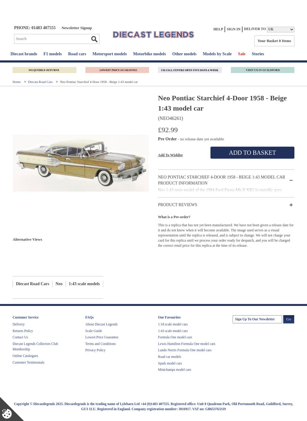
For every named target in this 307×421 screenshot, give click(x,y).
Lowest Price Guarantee (101, 337)
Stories (258, 54)
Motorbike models (149, 54)
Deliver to (255, 29)
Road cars (77, 54)
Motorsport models (109, 54)
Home (17, 82)
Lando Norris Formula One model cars (185, 350)
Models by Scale (217, 54)
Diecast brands (23, 54)
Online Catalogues (25, 356)
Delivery (19, 324)
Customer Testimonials (28, 362)
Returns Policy (23, 331)
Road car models (169, 356)
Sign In (233, 29)
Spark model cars (170, 363)
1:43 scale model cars (173, 331)
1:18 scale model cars (173, 324)
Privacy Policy (95, 350)
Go (94, 39)
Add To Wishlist (170, 155)
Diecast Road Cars (41, 82)
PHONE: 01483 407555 (34, 28)
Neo (58, 284)
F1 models (52, 54)
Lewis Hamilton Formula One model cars (186, 344)
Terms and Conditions (100, 344)
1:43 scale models (84, 284)
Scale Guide (93, 331)
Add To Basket (252, 152)
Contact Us (20, 337)
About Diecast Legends (101, 324)
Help (218, 29)
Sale (242, 54)
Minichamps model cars (174, 369)
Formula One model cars (175, 337)
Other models (184, 54)
